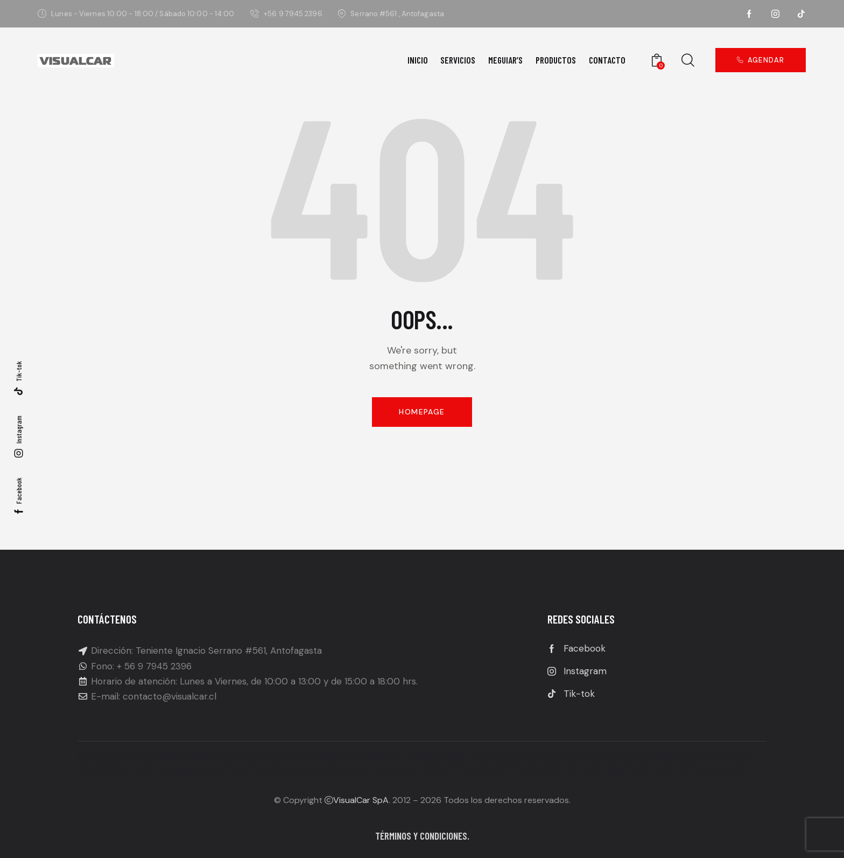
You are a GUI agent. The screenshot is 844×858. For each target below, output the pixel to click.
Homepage (422, 412)
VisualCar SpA (361, 800)
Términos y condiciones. (422, 835)
